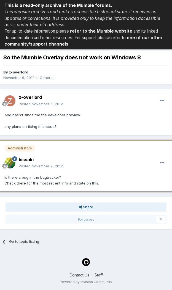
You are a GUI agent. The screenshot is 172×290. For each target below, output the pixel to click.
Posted (41, 104)
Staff (99, 275)
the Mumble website (110, 31)
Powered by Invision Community (86, 282)
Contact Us (79, 275)
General (46, 77)
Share (86, 207)
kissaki (26, 159)
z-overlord (18, 72)
